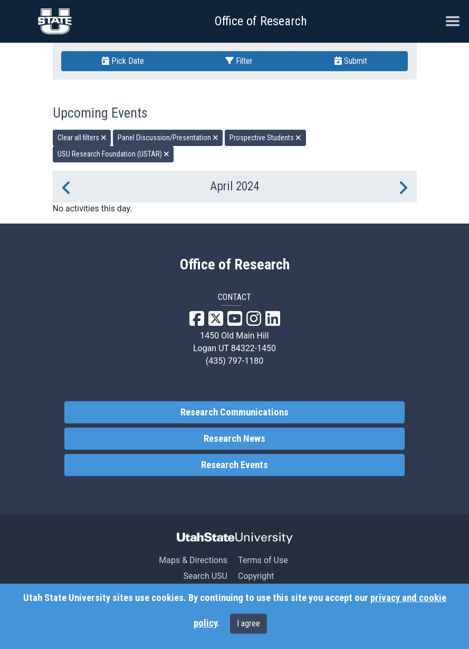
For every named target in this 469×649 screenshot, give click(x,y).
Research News (234, 438)
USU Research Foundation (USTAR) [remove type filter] (113, 154)
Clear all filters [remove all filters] (82, 137)
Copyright (256, 576)
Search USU (205, 576)
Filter (239, 61)
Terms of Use (263, 560)
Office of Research (261, 21)
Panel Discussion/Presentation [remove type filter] (168, 137)
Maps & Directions (193, 560)
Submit (350, 61)
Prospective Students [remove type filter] (265, 137)
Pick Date (123, 61)
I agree (248, 623)
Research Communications (234, 412)
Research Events (234, 465)
